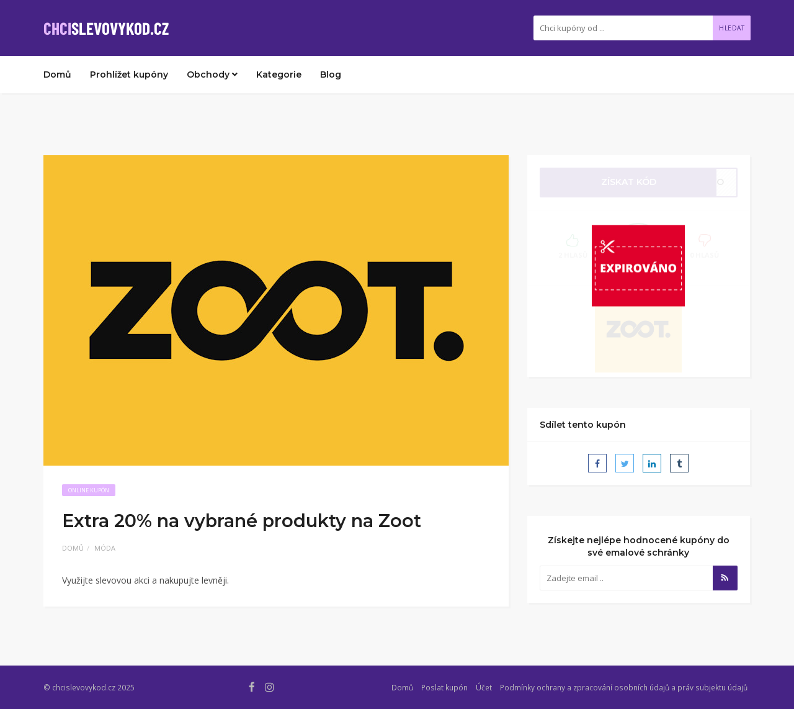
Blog (330, 74)
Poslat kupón (444, 687)
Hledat (731, 28)
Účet (484, 687)
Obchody (212, 74)
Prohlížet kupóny (129, 74)
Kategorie (278, 74)
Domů (57, 74)
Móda (104, 548)
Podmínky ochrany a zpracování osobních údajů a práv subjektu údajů (623, 687)
